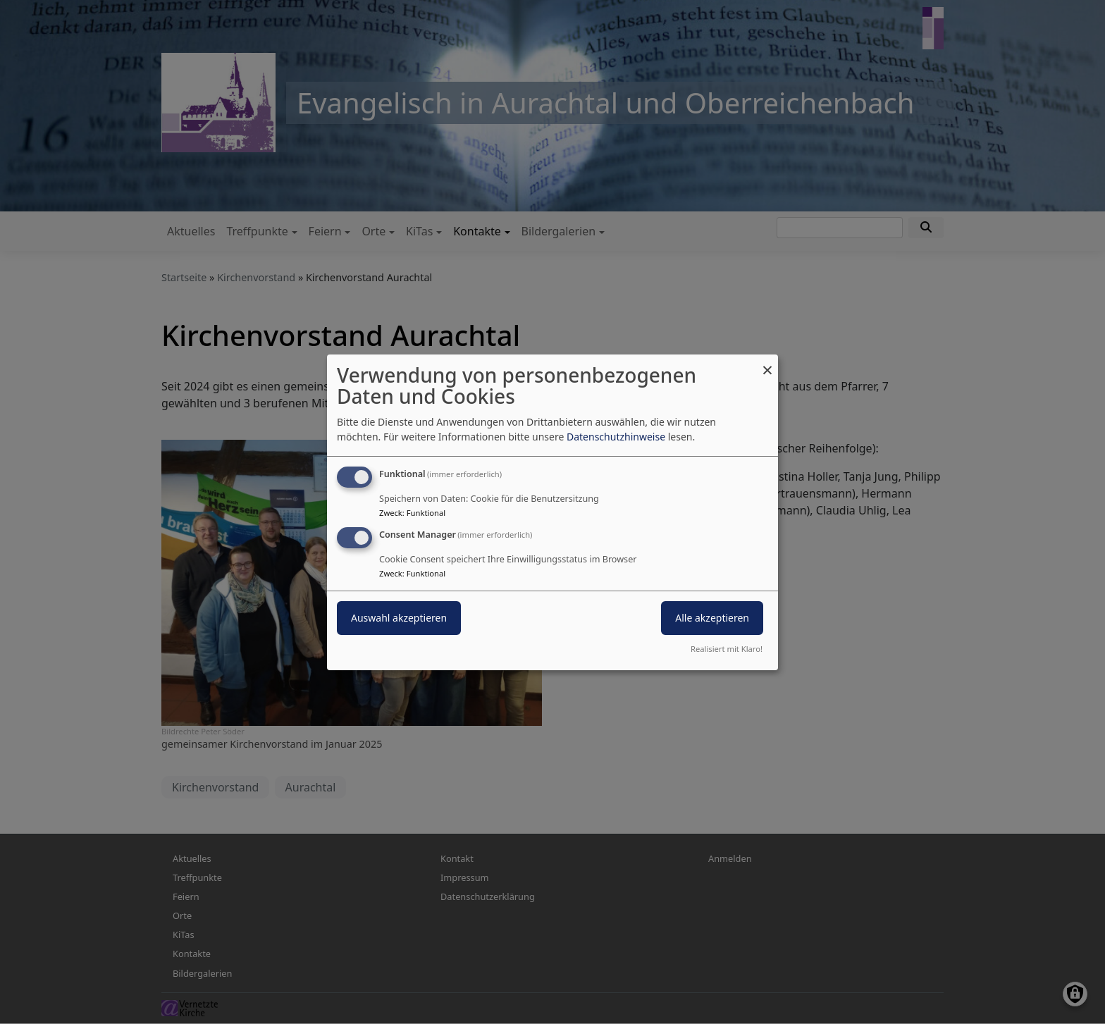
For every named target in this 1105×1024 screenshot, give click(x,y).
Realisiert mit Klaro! (727, 648)
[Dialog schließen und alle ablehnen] (767, 362)
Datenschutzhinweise (616, 436)
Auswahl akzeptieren (399, 617)
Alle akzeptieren (712, 617)
